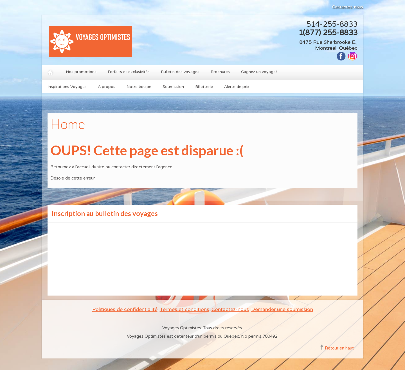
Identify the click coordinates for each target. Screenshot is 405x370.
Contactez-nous (347, 7)
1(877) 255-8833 (327, 32)
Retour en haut (339, 348)
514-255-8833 (331, 24)
